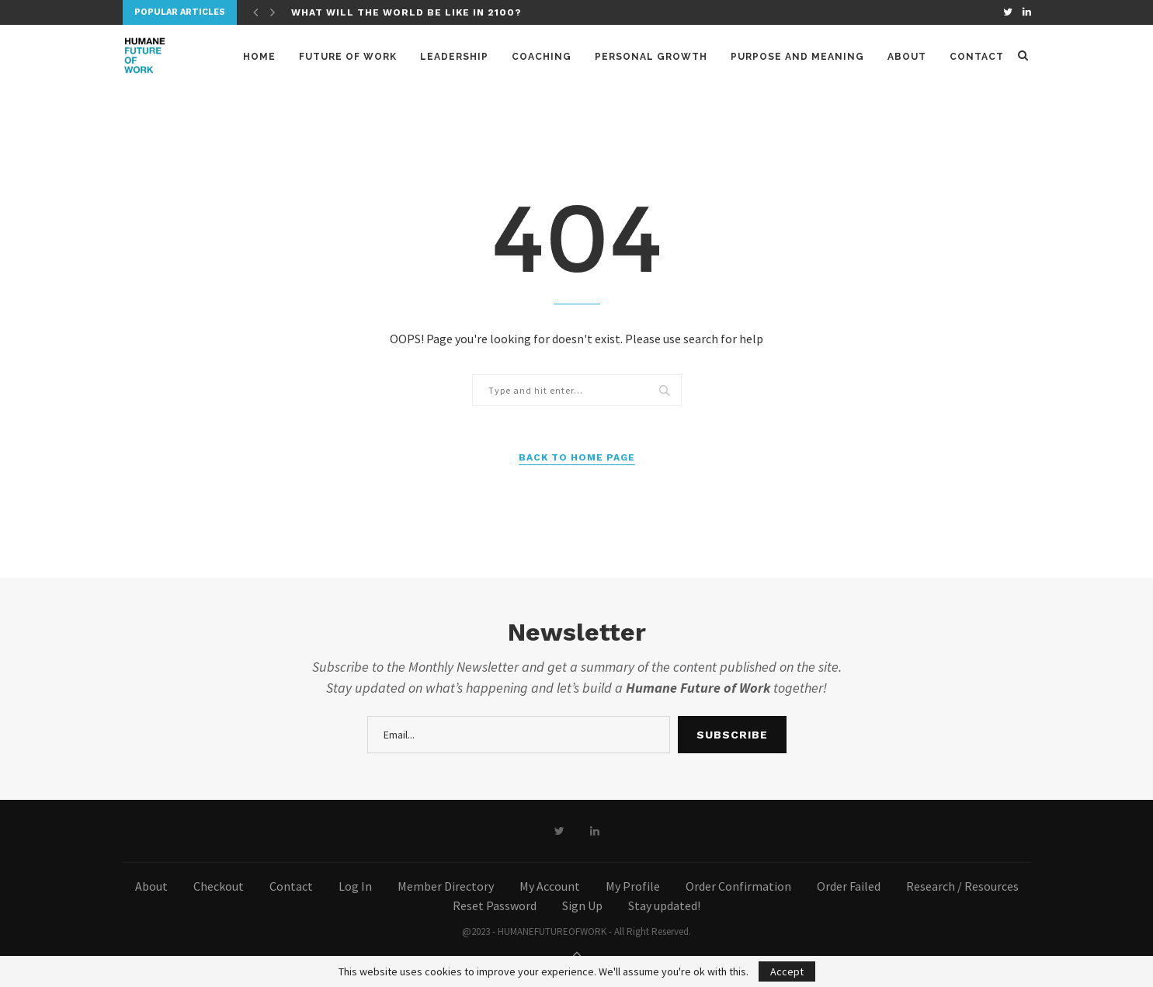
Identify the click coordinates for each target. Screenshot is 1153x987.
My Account (549, 886)
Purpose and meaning (797, 56)
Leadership (454, 56)
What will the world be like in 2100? (406, 12)
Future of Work (348, 56)
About (906, 56)
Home (259, 56)
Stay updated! (664, 905)
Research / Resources (962, 886)
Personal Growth (651, 56)
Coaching (541, 56)
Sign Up (582, 905)
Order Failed (848, 886)
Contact (977, 56)
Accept (787, 971)
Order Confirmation (738, 886)
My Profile (633, 886)
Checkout (218, 886)
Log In (355, 886)
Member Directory (446, 886)
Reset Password (495, 905)
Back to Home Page (577, 457)
